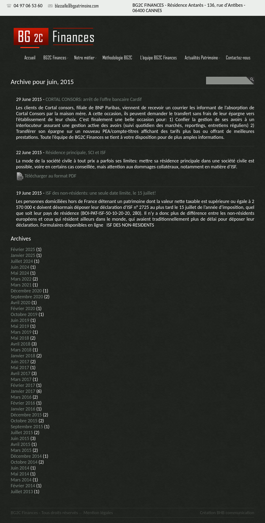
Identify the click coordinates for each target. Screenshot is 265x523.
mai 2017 (20, 368)
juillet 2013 (22, 492)
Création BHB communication (227, 512)
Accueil (29, 57)
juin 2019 (20, 320)
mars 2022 (21, 279)
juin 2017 (20, 362)
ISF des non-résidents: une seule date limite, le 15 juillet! (101, 193)
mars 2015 (21, 450)
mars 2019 (21, 332)
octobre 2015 (24, 421)
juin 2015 (20, 438)
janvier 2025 (23, 255)
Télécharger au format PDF (46, 176)
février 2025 (23, 249)
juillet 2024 (22, 261)
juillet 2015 (22, 432)
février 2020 (23, 308)
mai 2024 (20, 273)
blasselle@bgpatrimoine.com (77, 6)
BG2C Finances (54, 57)
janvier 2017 (23, 391)
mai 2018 (20, 338)
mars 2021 (21, 285)
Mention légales (98, 512)
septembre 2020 (27, 297)
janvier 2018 (23, 356)
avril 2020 (20, 303)
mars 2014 (21, 480)
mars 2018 (21, 350)
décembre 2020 (26, 291)
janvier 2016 (23, 409)
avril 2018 (20, 344)
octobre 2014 (24, 462)
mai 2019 (20, 326)
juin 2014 (20, 468)
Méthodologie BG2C (117, 57)
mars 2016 (21, 397)
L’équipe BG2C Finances (158, 57)
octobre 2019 (24, 314)
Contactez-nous (238, 57)
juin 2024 (20, 267)
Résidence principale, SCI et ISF (76, 152)
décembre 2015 (26, 415)
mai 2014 (20, 474)
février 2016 (23, 403)
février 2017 (23, 385)
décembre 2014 (26, 456)
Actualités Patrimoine (201, 57)
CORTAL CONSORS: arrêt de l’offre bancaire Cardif (94, 99)
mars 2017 (21, 379)
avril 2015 (20, 444)
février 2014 (23, 486)
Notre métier (84, 57)
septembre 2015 (27, 427)
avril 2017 (20, 373)
